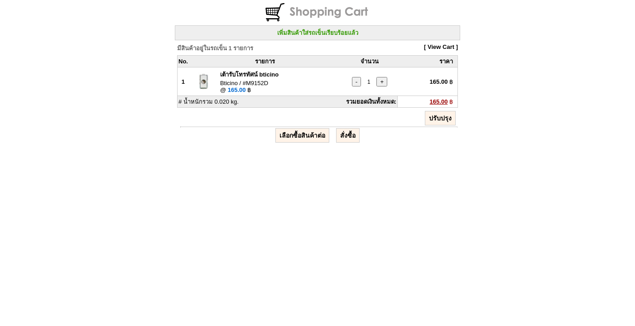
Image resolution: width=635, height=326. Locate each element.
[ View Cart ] (441, 46)
